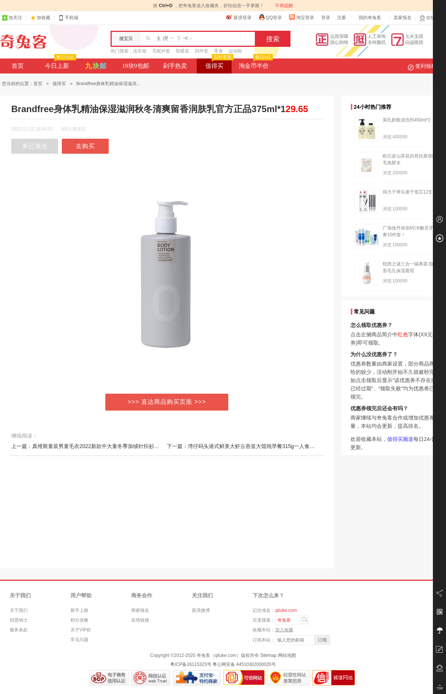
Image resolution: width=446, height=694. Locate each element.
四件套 (201, 51)
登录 (325, 17)
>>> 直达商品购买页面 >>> (167, 402)
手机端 (68, 17)
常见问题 (79, 639)
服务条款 (19, 630)
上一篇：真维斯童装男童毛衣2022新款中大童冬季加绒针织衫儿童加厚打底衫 (101, 446)
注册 (341, 17)
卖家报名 (403, 17)
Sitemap (268, 655)
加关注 (12, 17)
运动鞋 (235, 51)
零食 (218, 51)
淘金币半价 (255, 63)
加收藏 (43, 17)
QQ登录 (270, 17)
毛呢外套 (161, 51)
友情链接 (140, 620)
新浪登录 (238, 17)
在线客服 (431, 17)
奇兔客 (23, 41)
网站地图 (287, 655)
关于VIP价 (80, 630)
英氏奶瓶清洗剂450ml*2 (407, 120)
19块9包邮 (135, 66)
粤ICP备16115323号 (190, 664)
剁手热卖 (175, 66)
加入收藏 (284, 630)
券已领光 (35, 146)
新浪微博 (201, 610)
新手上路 (79, 610)
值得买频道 (400, 439)
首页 (18, 66)
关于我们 (19, 610)
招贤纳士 (19, 620)
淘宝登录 (301, 17)
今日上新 (60, 63)
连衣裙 (140, 51)
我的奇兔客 (370, 17)
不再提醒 (284, 5)
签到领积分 (426, 65)
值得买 (218, 63)
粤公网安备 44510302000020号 (244, 664)
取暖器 (182, 51)
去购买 (85, 146)
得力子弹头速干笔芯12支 (408, 192)
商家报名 (140, 610)
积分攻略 (79, 620)
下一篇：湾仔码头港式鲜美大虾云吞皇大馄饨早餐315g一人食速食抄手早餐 (254, 446)
